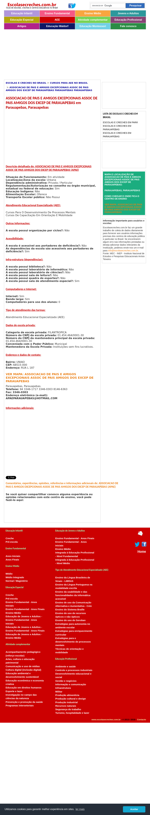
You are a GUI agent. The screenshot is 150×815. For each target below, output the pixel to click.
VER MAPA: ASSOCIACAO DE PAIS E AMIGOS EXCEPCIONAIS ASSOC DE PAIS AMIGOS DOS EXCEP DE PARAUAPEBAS (49, 377)
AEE (57, 19)
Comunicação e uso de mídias (23, 666)
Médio (9, 573)
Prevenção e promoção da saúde (24, 702)
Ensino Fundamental (57, 13)
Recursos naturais (65, 706)
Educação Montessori (93, 26)
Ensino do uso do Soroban (70, 620)
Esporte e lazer (14, 691)
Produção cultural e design (70, 698)
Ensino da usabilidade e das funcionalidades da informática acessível (72, 595)
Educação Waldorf (57, 26)
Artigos (21, 26)
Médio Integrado (15, 577)
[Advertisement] (55, 53)
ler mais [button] (80, 809)
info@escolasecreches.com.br (123, 250)
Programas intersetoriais (20, 705)
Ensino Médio (92, 13)
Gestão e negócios (65, 681)
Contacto (141, 719)
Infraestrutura (63, 688)
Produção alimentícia (67, 695)
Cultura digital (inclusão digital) (23, 670)
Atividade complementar (93, 19)
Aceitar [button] (134, 809)
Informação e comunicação (70, 684)
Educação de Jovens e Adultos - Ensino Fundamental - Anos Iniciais (24, 620)
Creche (10, 538)
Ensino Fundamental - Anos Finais (25, 609)
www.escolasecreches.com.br (106, 719)
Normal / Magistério (17, 581)
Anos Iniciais (13, 556)
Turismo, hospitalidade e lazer (72, 713)
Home (142, 551)
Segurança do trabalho (68, 709)
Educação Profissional (128, 19)
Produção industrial (66, 702)
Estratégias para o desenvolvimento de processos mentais (73, 642)
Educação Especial (21, 19)
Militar (58, 691)
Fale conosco (128, 26)
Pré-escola (12, 542)
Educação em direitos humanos (23, 687)
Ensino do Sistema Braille (70, 609)
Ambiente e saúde (65, 666)
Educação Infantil (21, 13)
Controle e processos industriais (73, 670)
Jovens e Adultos (128, 13)
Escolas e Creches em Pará (120, 122)
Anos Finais (12, 559)
